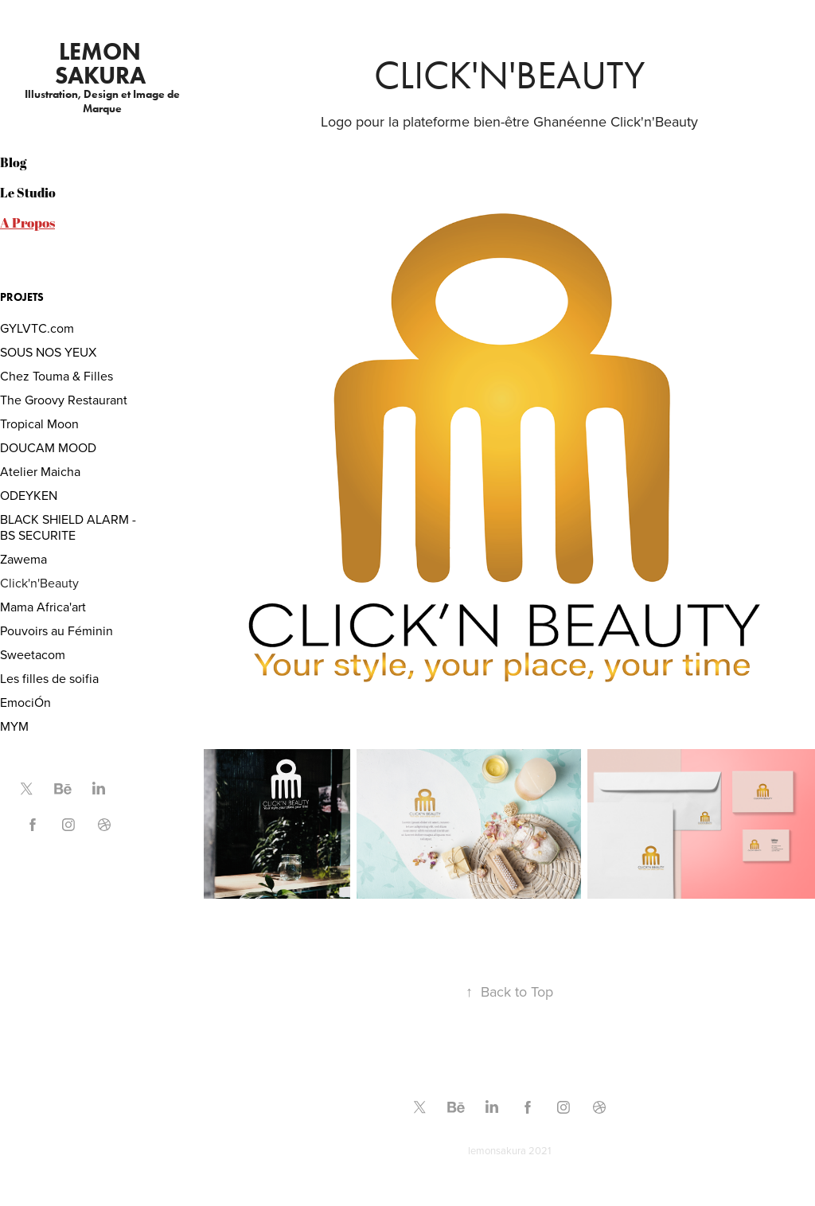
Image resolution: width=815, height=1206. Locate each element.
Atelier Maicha (40, 471)
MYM (14, 726)
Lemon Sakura (101, 63)
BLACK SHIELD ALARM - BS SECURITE (68, 527)
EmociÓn (25, 702)
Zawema (23, 559)
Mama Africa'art (43, 606)
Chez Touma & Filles (56, 375)
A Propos (27, 222)
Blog (13, 162)
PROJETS (22, 297)
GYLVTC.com (37, 328)
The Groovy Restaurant (63, 399)
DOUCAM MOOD (48, 447)
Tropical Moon (39, 423)
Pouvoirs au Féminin (56, 630)
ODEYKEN (28, 495)
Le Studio (28, 192)
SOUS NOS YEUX (48, 352)
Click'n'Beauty (39, 582)
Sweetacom (32, 654)
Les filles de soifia (49, 678)
